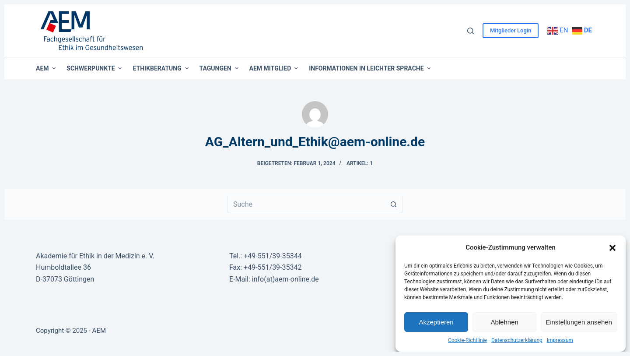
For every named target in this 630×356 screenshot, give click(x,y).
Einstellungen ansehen (579, 322)
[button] (612, 247)
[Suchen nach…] (306, 204)
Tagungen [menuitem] (220, 68)
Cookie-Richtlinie (467, 340)
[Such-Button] (393, 204)
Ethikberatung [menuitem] (161, 68)
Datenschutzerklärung (516, 340)
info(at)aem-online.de (285, 279)
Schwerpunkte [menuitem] (95, 68)
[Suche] (470, 31)
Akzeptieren (436, 322)
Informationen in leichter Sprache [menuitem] (369, 68)
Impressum (560, 340)
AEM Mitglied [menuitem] (275, 68)
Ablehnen (504, 322)
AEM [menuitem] (47, 68)
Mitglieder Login (510, 30)
